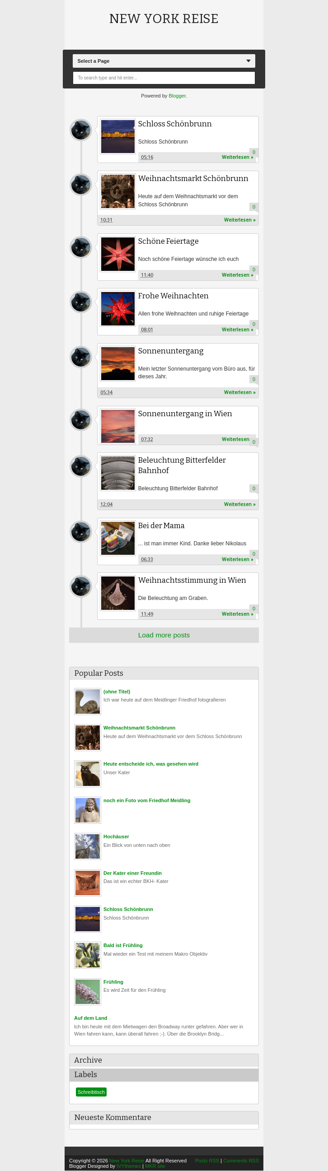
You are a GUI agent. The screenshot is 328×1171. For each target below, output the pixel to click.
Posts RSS (207, 1161)
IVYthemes (129, 1166)
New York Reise (164, 19)
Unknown (80, 130)
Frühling (113, 982)
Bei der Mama (162, 525)
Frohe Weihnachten (173, 296)
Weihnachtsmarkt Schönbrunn (193, 178)
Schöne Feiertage (168, 241)
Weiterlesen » (237, 157)
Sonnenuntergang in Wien (185, 413)
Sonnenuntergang (171, 351)
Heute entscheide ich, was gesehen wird (150, 764)
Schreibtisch (91, 1092)
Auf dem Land (90, 1018)
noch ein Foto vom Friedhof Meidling (147, 800)
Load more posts (164, 635)
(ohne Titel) (116, 691)
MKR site (155, 1166)
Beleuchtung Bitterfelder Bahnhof (182, 465)
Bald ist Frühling (123, 945)
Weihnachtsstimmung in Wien (192, 580)
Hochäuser (116, 837)
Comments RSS (241, 1161)
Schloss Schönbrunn (175, 124)
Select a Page (93, 61)
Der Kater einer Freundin (132, 873)
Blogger (177, 95)
